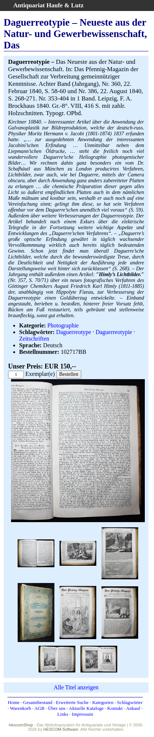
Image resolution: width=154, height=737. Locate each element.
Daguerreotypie (114, 332)
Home (13, 702)
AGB (39, 708)
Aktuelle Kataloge (86, 708)
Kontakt (115, 708)
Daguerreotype (73, 332)
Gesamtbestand (37, 702)
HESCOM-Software (60, 729)
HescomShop (21, 725)
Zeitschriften (34, 339)
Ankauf (133, 708)
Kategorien (103, 702)
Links (62, 714)
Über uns (56, 708)
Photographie (63, 325)
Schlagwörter (129, 702)
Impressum (82, 714)
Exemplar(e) (40, 374)
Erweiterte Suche (72, 702)
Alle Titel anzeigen (76, 687)
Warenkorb (20, 708)
